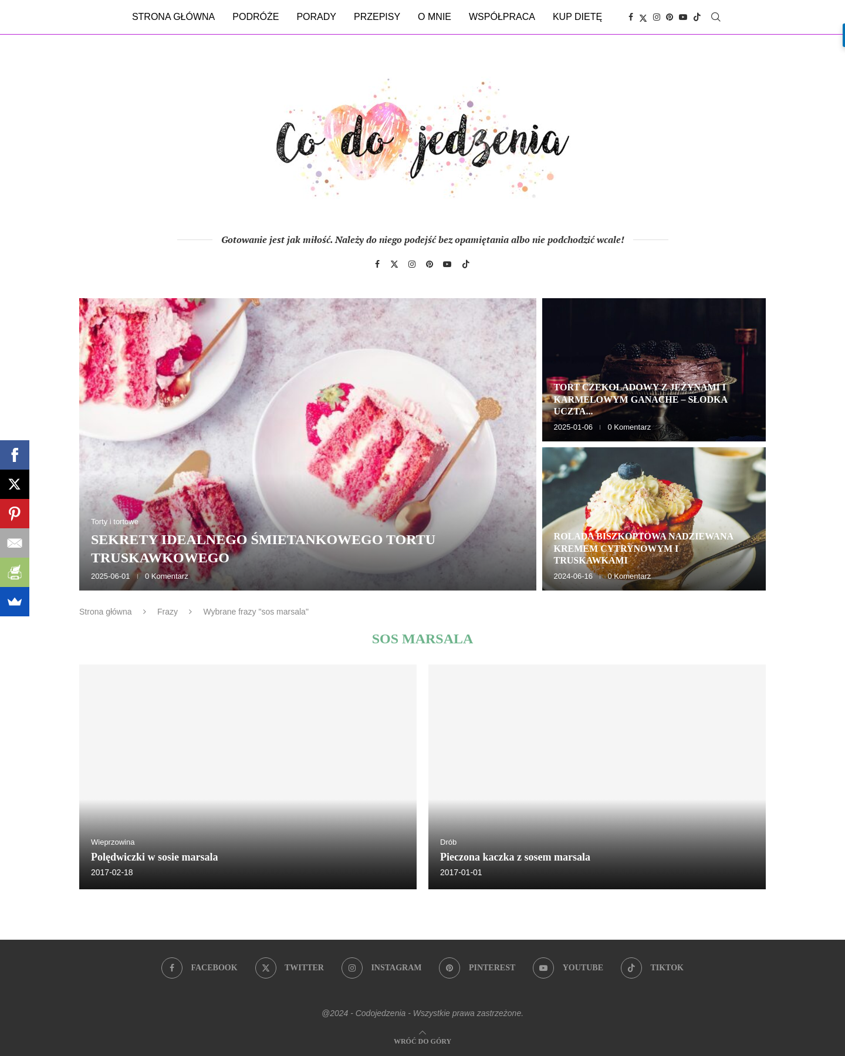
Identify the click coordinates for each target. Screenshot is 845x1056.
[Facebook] (630, 17)
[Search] (716, 17)
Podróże (255, 17)
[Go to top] (422, 1040)
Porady (316, 17)
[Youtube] (683, 17)
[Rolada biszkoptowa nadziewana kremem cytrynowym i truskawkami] (654, 519)
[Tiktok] (697, 17)
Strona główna (173, 17)
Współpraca (502, 17)
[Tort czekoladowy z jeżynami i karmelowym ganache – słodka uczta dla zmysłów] (654, 369)
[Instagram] (656, 17)
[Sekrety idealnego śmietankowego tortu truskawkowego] (307, 444)
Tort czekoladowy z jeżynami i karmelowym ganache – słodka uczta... (641, 399)
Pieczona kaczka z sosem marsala (515, 857)
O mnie (434, 17)
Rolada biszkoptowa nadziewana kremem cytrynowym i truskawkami (644, 548)
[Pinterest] (669, 17)
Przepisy (377, 17)
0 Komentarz (166, 576)
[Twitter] (643, 17)
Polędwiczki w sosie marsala (154, 857)
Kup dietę (577, 17)
